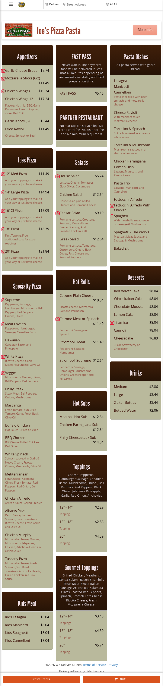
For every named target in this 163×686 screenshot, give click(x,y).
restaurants (41, 679)
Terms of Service (94, 665)
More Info (145, 30)
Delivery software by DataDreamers (81, 671)
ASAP (113, 4)
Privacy (113, 665)
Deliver (54, 4)
